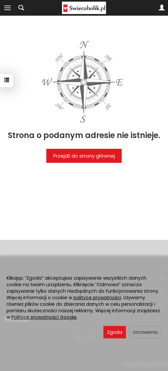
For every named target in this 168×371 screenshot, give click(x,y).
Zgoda (114, 332)
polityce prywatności (97, 297)
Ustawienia (145, 332)
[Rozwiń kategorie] (7, 8)
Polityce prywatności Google (44, 317)
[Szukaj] (21, 8)
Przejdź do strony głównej (84, 155)
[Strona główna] (84, 8)
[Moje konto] (162, 8)
